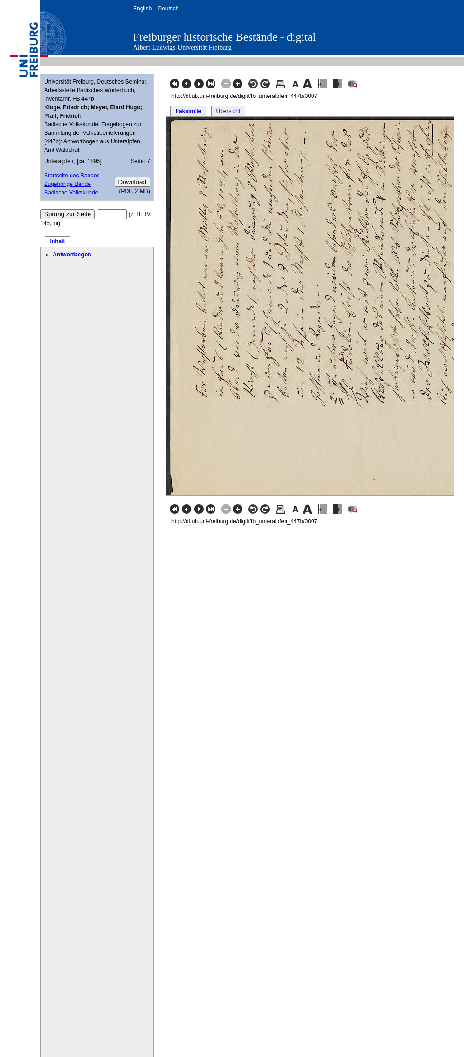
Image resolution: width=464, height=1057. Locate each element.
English (142, 8)
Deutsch (168, 8)
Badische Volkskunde (71, 192)
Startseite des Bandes (71, 175)
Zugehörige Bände (67, 184)
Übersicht (228, 111)
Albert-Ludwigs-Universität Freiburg (182, 47)
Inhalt (57, 241)
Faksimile (189, 111)
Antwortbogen (72, 254)
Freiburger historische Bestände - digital (224, 37)
